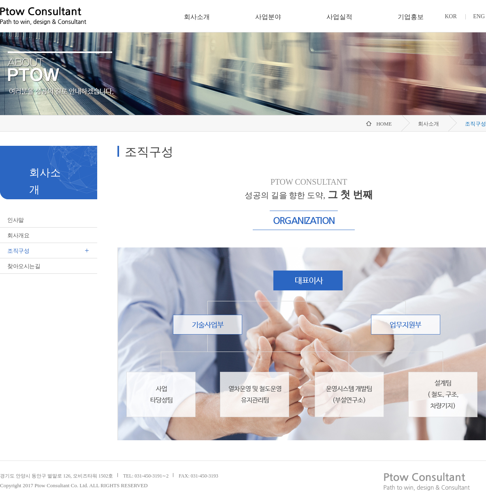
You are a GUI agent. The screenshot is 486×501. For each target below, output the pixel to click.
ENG (479, 16)
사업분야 (268, 16)
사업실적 (339, 16)
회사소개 (197, 16)
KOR (451, 16)
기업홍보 (411, 16)
